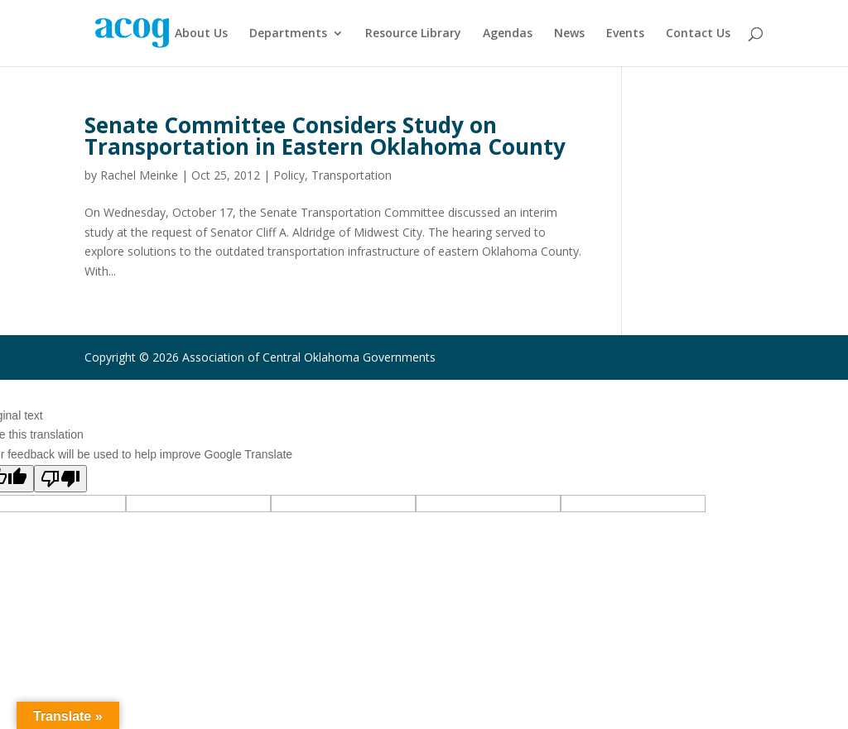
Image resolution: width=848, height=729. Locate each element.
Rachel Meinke (139, 175)
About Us (201, 34)
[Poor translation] (60, 478)
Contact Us (698, 34)
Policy (289, 175)
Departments (288, 34)
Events (625, 34)
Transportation (351, 175)
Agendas (507, 34)
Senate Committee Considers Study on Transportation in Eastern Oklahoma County (325, 135)
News (569, 34)
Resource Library (413, 34)
